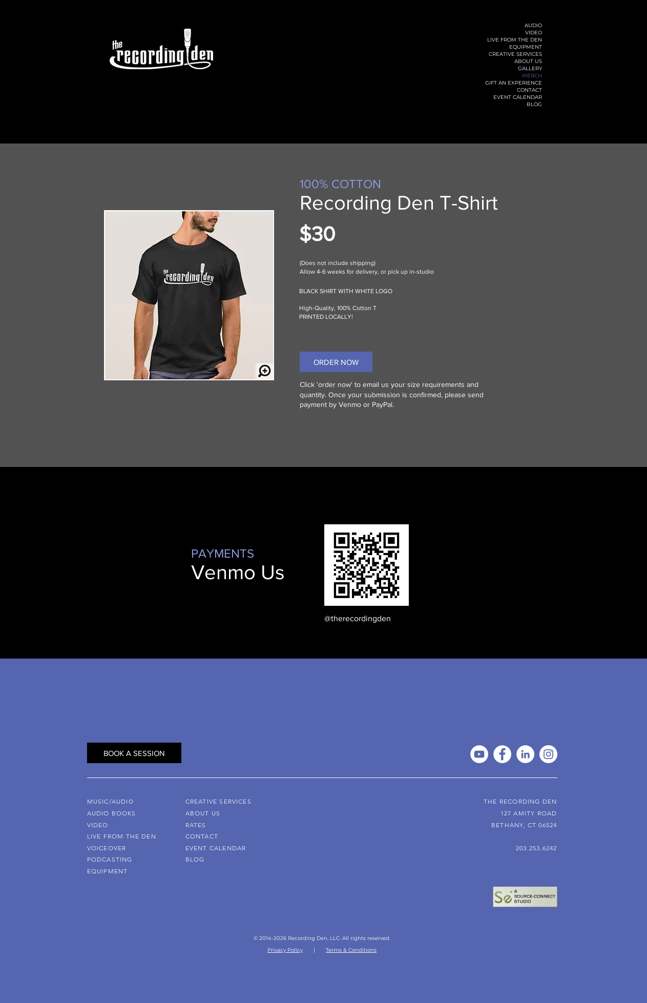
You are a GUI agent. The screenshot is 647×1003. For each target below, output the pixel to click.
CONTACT (529, 90)
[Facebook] (502, 754)
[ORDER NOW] (336, 362)
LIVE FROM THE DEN (514, 39)
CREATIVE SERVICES (515, 54)
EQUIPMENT (525, 47)
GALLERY (530, 68)
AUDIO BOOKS (111, 813)
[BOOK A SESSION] (134, 753)
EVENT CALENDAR (517, 97)
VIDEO (533, 32)
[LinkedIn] (525, 754)
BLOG (534, 104)
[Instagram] (548, 754)
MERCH (532, 75)
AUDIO (533, 25)
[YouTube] (479, 754)
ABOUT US (528, 61)
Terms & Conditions (351, 950)
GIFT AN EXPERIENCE (513, 82)
